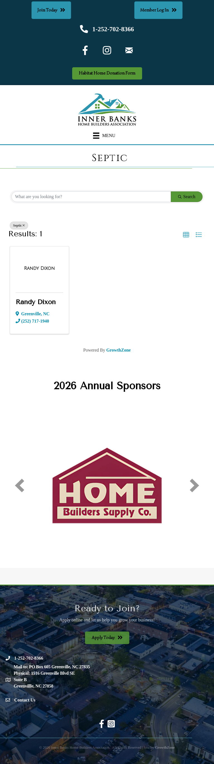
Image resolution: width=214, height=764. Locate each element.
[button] (186, 235)
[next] (194, 485)
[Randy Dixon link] (39, 268)
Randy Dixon (36, 302)
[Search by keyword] (91, 196)
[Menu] (104, 136)
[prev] (19, 485)
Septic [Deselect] (19, 225)
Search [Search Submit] (186, 196)
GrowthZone (118, 350)
